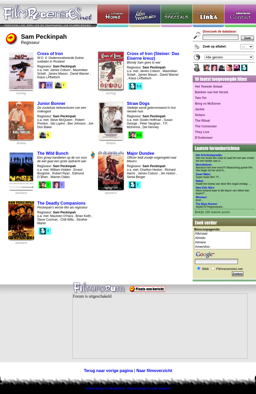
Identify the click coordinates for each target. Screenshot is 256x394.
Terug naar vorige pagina (108, 370)
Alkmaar (222, 233)
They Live (202, 132)
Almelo (222, 238)
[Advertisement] (32, 329)
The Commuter (206, 126)
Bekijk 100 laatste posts (212, 212)
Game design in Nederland (105, 388)
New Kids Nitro (205, 187)
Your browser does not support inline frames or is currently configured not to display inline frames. (159, 326)
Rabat (199, 181)
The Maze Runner (206, 204)
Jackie (200, 109)
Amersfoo (222, 247)
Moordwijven (204, 164)
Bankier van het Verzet (211, 92)
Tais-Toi (200, 98)
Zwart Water (203, 174)
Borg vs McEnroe (208, 103)
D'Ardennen (204, 138)
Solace (200, 115)
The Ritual (202, 120)
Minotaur (201, 197)
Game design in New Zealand (148, 388)
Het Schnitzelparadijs (209, 155)
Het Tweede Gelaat (208, 86)
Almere (222, 242)
